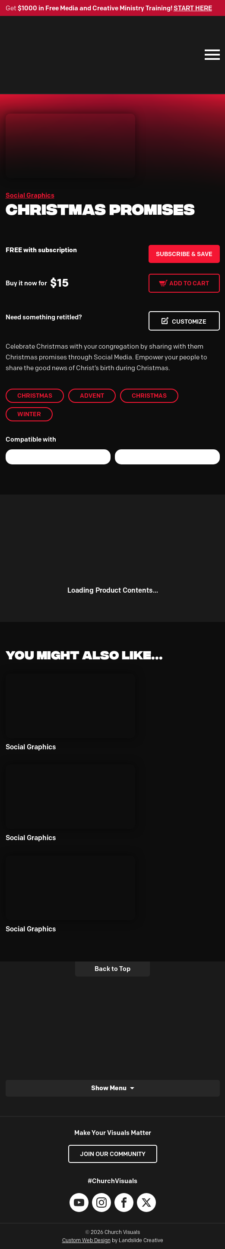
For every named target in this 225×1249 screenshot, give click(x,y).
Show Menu (109, 1088)
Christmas (34, 395)
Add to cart (189, 283)
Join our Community (113, 1154)
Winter (29, 414)
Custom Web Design (86, 1240)
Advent (92, 395)
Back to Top (112, 969)
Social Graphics (30, 195)
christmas (149, 395)
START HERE (193, 8)
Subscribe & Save (184, 254)
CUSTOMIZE (189, 321)
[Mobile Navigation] (210, 54)
